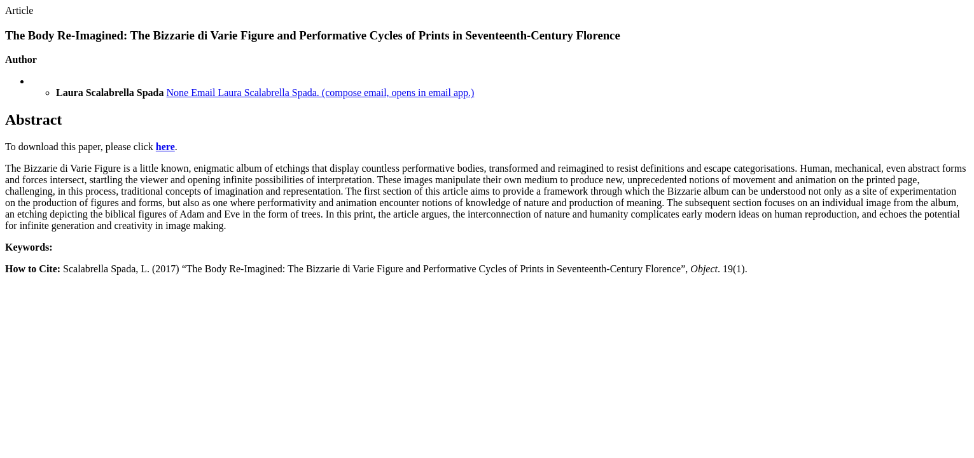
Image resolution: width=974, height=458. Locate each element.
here (165, 146)
